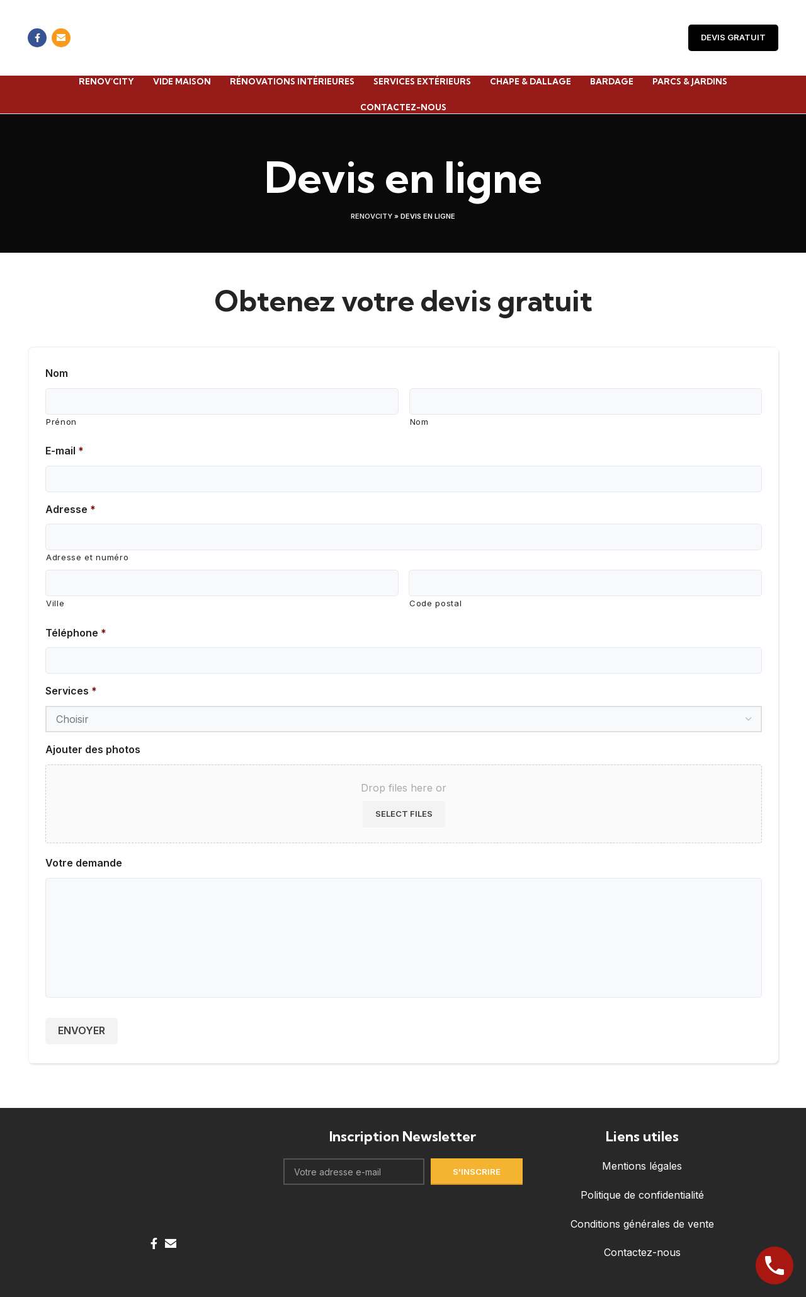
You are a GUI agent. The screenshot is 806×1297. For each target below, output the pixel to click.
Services (69, 690)
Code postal (433, 603)
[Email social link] (61, 37)
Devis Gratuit (734, 37)
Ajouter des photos (91, 749)
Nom (56, 372)
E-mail (63, 449)
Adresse (68, 508)
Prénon (60, 420)
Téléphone (73, 631)
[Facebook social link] (37, 37)
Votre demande (81, 862)
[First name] (222, 401)
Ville (55, 603)
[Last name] (585, 401)
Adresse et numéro (84, 557)
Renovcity (371, 215)
